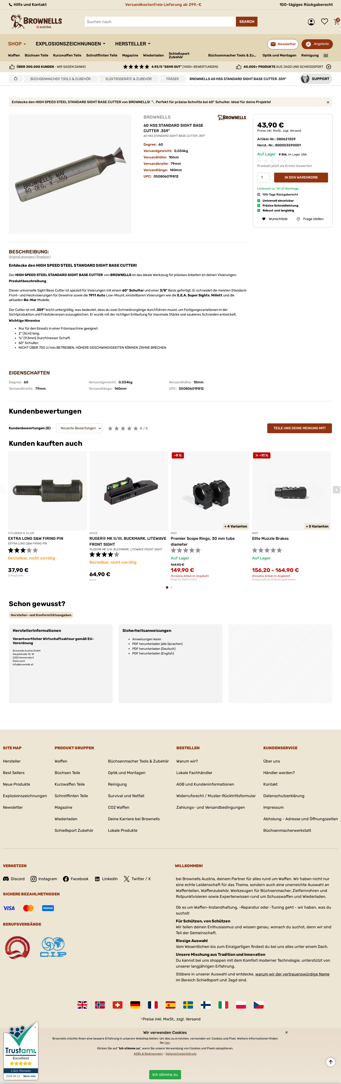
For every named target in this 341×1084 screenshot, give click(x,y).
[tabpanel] (47, 514)
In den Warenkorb (301, 177)
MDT (174, 533)
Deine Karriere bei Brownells (134, 819)
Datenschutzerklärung (283, 795)
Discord (14, 878)
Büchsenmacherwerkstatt (287, 830)
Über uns (271, 761)
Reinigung (310, 55)
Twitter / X (137, 879)
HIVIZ (93, 533)
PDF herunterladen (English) (153, 653)
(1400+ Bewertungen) (184, 67)
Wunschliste (326, 21)
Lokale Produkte (122, 830)
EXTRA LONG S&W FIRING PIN (35, 538)
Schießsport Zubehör (179, 55)
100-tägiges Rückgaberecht (306, 4)
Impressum (273, 807)
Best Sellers (13, 772)
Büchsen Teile (36, 55)
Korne (92, 579)
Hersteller (130, 44)
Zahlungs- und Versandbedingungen (210, 807)
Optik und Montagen (279, 55)
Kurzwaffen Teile (67, 55)
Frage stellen (310, 219)
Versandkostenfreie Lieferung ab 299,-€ (163, 4)
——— (326, 55)
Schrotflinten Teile (101, 55)
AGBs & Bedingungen (148, 1054)
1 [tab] (168, 589)
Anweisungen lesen (146, 639)
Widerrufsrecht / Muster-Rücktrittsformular (216, 795)
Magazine (130, 55)
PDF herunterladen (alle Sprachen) (157, 644)
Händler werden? (279, 772)
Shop (15, 44)
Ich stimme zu (165, 1074)
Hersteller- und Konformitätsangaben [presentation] (41, 615)
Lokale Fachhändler (194, 772)
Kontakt (270, 784)
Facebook (75, 879)
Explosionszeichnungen (68, 44)
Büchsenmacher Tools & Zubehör (233, 55)
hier (167, 1042)
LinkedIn (106, 879)
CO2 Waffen (118, 807)
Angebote (321, 44)
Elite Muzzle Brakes (270, 538)
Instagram (44, 879)
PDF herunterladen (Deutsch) (153, 649)
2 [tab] (173, 589)
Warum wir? (187, 761)
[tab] (41, 615)
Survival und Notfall (126, 795)
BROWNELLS (157, 117)
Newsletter (13, 807)
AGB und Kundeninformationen (205, 784)
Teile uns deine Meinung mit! (300, 428)
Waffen (14, 55)
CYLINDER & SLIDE (21, 533)
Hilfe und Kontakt (27, 4)
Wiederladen (153, 55)
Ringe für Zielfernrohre (184, 579)
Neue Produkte (16, 784)
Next (336, 489)
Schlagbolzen (16, 575)
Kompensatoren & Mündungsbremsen (274, 579)
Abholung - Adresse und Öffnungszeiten (300, 819)
